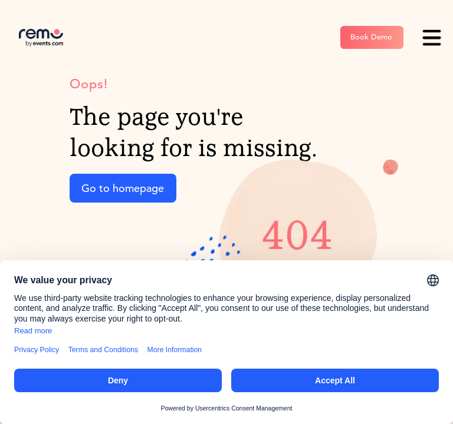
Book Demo (371, 37)
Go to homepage (122, 188)
